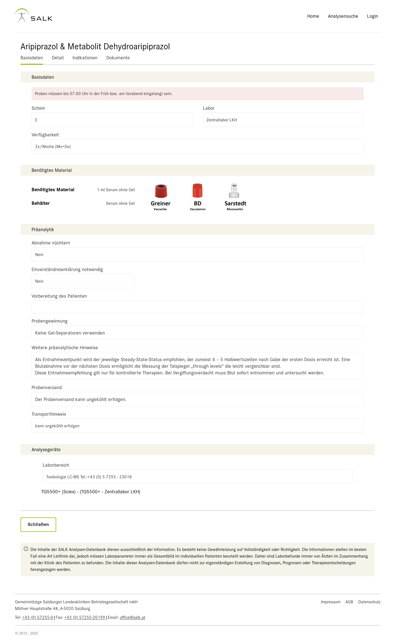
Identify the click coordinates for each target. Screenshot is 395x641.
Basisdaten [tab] (31, 57)
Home (313, 16)
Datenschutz (369, 601)
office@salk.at (132, 617)
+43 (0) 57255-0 (37, 617)
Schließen (38, 524)
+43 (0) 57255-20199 (84, 617)
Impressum (330, 601)
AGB (349, 601)
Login (372, 16)
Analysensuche (343, 16)
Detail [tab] (58, 57)
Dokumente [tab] (118, 57)
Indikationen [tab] (85, 57)
